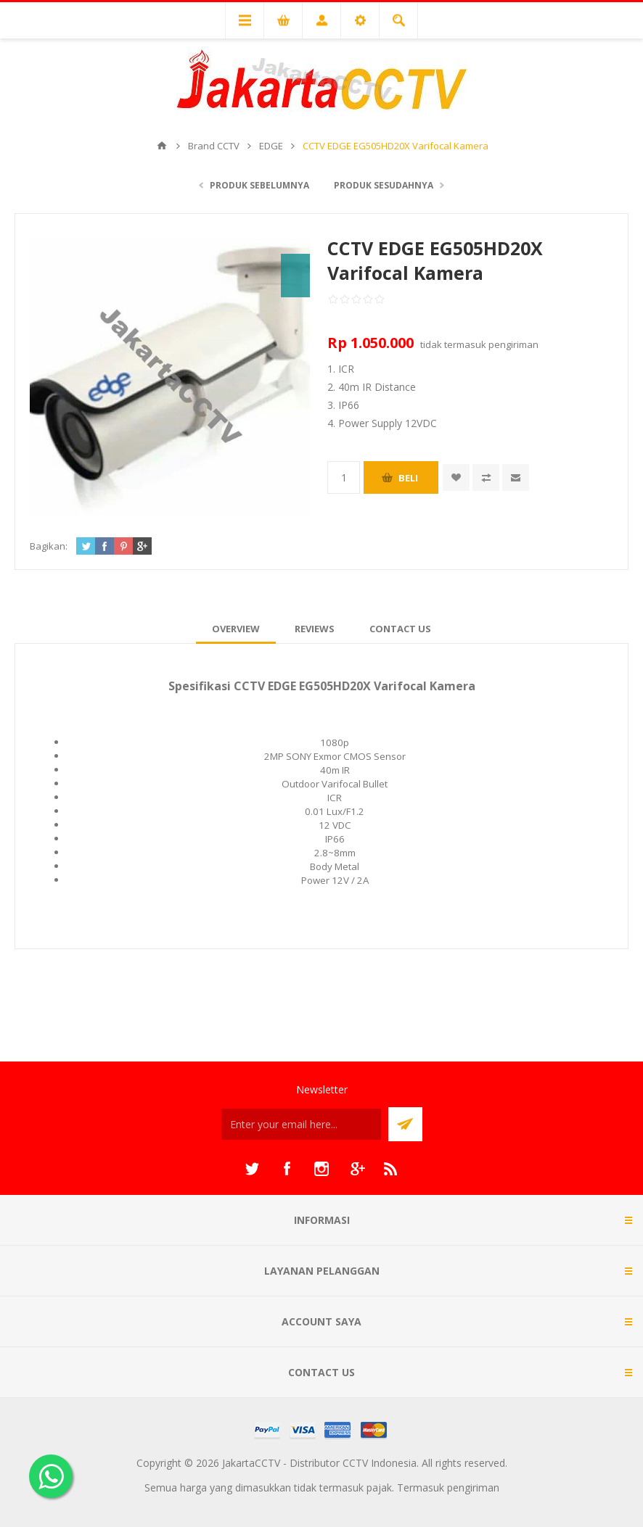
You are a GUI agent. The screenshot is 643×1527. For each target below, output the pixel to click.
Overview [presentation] (236, 628)
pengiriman (513, 344)
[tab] (236, 628)
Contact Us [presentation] (400, 628)
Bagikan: (48, 546)
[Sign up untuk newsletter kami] (301, 1124)
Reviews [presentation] (315, 628)
